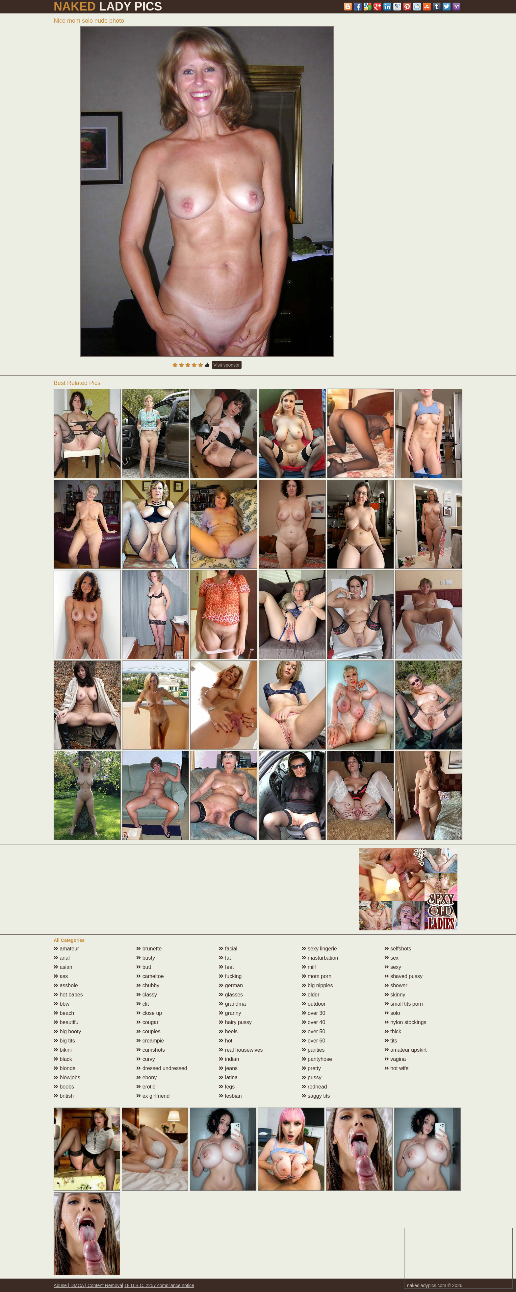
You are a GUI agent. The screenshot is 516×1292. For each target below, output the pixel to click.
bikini (63, 1050)
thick (392, 1031)
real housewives (241, 1050)
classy (146, 994)
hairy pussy (235, 1022)
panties (313, 1050)
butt (143, 967)
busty (145, 958)
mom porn (316, 976)
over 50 (313, 1031)
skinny (394, 994)
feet (226, 967)
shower (395, 985)
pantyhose (317, 1059)
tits (390, 1040)
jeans (228, 1068)
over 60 (313, 1040)
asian (63, 967)
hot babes (68, 994)
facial (228, 948)
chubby (147, 985)
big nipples (317, 985)
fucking (230, 976)
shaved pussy (403, 976)
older (311, 994)
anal (62, 958)
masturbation (320, 958)
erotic (145, 1086)
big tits (64, 1040)
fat (225, 958)
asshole (66, 985)
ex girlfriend (152, 1096)
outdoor (314, 1004)
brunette (149, 948)
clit (142, 1004)
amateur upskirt (405, 1050)
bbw (61, 1004)
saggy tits (316, 1096)
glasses (231, 994)
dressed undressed (161, 1068)
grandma (232, 1004)
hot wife (396, 1068)
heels (228, 1031)
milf (309, 967)
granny (230, 1013)
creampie (150, 1040)
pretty (311, 1068)
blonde (65, 1068)
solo (392, 1013)
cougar (147, 1022)
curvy (145, 1059)
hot (225, 1040)
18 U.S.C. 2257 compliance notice (159, 1285)
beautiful (67, 1022)
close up (149, 1013)
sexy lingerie (319, 948)
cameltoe (150, 976)
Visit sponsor (227, 365)
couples (148, 1031)
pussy (312, 1077)
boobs (64, 1086)
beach (64, 1013)
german (231, 985)
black (63, 1059)
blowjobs (67, 1077)
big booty (67, 1031)
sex (391, 958)
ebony (146, 1077)
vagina (395, 1059)
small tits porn (403, 1004)
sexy (392, 967)
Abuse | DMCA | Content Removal (88, 1285)
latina (228, 1077)
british (64, 1096)
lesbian (230, 1096)
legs (227, 1086)
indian (229, 1059)
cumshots (150, 1050)
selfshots (397, 948)
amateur (66, 948)
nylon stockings (405, 1022)
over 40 (313, 1022)
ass (61, 976)
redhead (314, 1086)
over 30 (313, 1013)
